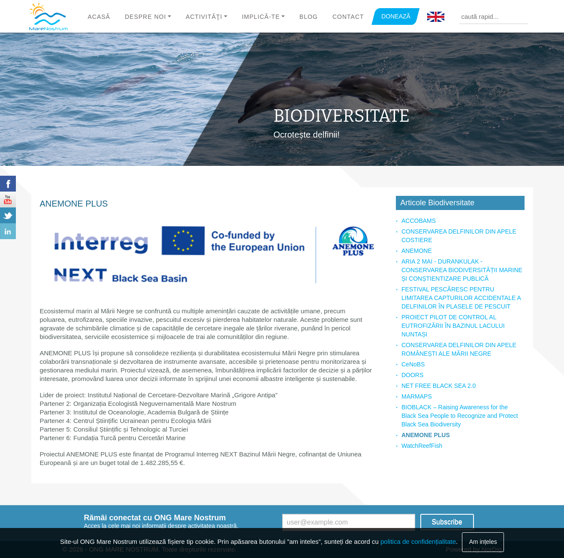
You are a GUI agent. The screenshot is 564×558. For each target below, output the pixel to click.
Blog (308, 16)
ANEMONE (416, 250)
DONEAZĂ (395, 16)
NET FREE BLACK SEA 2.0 (438, 385)
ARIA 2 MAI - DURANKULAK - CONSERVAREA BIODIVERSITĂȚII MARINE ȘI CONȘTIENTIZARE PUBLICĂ (461, 270)
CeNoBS (413, 364)
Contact (348, 16)
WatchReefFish (421, 445)
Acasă (99, 16)
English (435, 17)
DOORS (412, 375)
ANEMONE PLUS (425, 435)
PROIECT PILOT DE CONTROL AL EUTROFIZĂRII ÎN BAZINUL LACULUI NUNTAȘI (453, 326)
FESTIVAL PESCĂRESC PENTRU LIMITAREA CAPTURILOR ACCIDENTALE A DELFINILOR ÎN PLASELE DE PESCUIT (461, 298)
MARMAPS (416, 396)
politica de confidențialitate (418, 541)
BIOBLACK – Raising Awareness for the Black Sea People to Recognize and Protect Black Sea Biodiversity (459, 416)
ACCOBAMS (418, 220)
